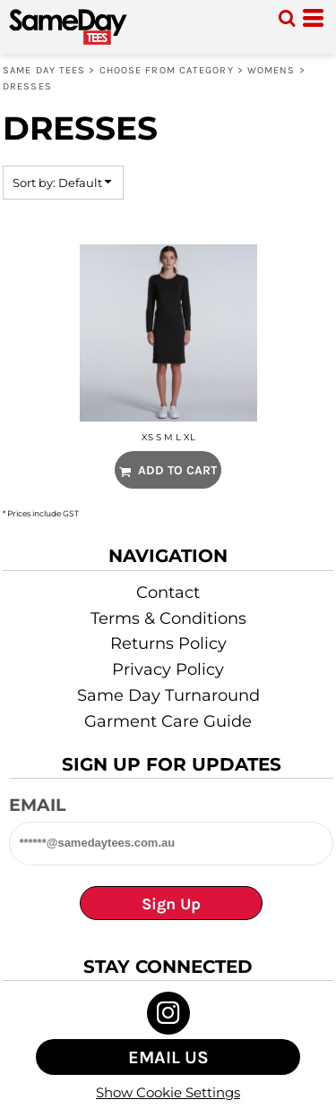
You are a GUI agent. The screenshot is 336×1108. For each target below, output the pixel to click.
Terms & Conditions (168, 618)
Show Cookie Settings (168, 1092)
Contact (168, 592)
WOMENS (271, 70)
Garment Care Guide (168, 721)
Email (37, 805)
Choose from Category (166, 70)
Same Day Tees (44, 70)
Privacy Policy (168, 669)
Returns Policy (168, 643)
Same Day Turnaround (168, 695)
